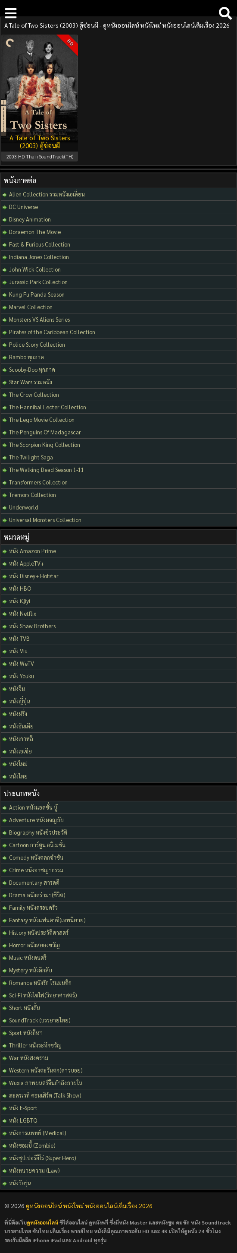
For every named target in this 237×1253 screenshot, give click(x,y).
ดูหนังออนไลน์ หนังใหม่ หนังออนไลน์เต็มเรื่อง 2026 (89, 1205)
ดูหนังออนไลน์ (42, 1222)
